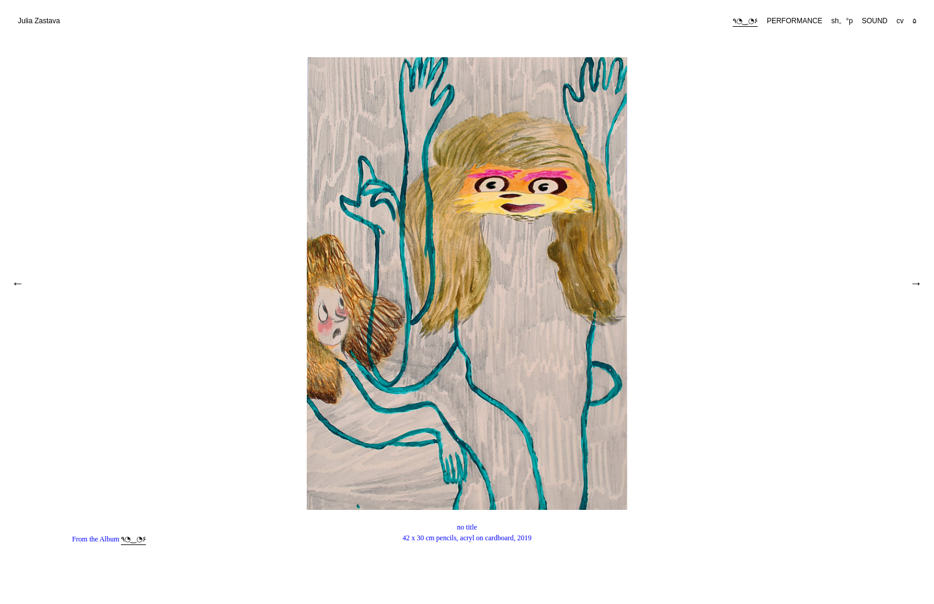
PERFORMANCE (794, 21)
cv (900, 21)
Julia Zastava (39, 21)
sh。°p (842, 21)
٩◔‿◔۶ (745, 21)
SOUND (875, 21)
